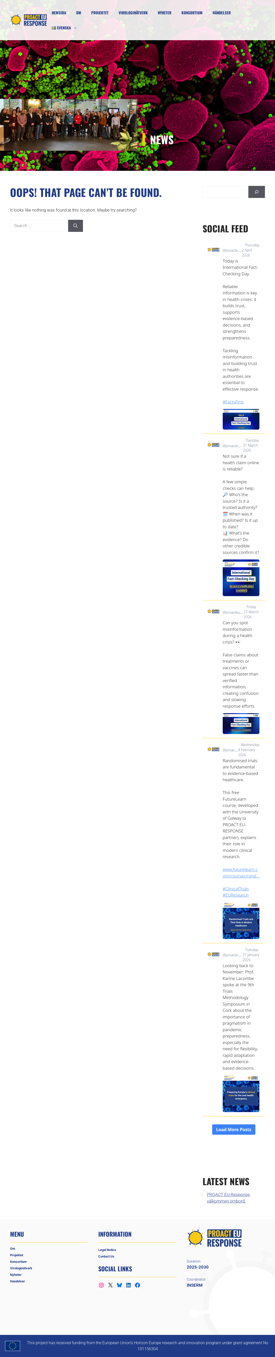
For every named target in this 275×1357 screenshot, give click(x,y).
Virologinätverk (133, 12)
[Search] (75, 226)
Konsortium (192, 12)
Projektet (100, 12)
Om (78, 12)
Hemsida (59, 12)
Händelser (222, 12)
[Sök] (256, 192)
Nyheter (164, 12)
